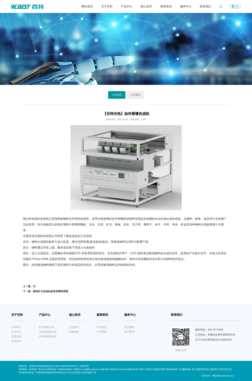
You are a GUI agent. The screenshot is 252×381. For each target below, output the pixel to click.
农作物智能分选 (47, 336)
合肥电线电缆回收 (44, 372)
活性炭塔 (113, 369)
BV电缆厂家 (35, 369)
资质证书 (16, 341)
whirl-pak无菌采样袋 (128, 369)
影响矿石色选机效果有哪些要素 (50, 291)
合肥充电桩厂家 (88, 372)
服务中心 (186, 6)
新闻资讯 (166, 6)
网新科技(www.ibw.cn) (223, 376)
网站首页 (87, 6)
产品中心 (126, 6)
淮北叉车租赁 (74, 372)
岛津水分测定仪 (145, 369)
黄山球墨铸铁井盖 (200, 369)
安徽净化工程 (215, 369)
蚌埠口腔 (227, 369)
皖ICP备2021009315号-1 (68, 366)
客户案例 (129, 331)
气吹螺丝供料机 (64, 369)
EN (237, 6)
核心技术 (146, 6)
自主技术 (74, 327)
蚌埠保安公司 (60, 372)
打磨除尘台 (78, 369)
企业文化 (16, 331)
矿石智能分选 (46, 327)
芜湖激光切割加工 (27, 372)
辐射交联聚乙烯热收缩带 (166, 369)
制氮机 (87, 369)
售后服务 (129, 327)
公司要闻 (135, 94)
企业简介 (16, 327)
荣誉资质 (16, 336)
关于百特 (107, 6)
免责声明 (84, 366)
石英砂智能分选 (47, 331)
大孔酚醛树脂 (184, 369)
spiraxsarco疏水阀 (99, 369)
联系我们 (205, 6)
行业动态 (117, 94)
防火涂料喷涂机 (48, 369)
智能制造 (74, 331)
